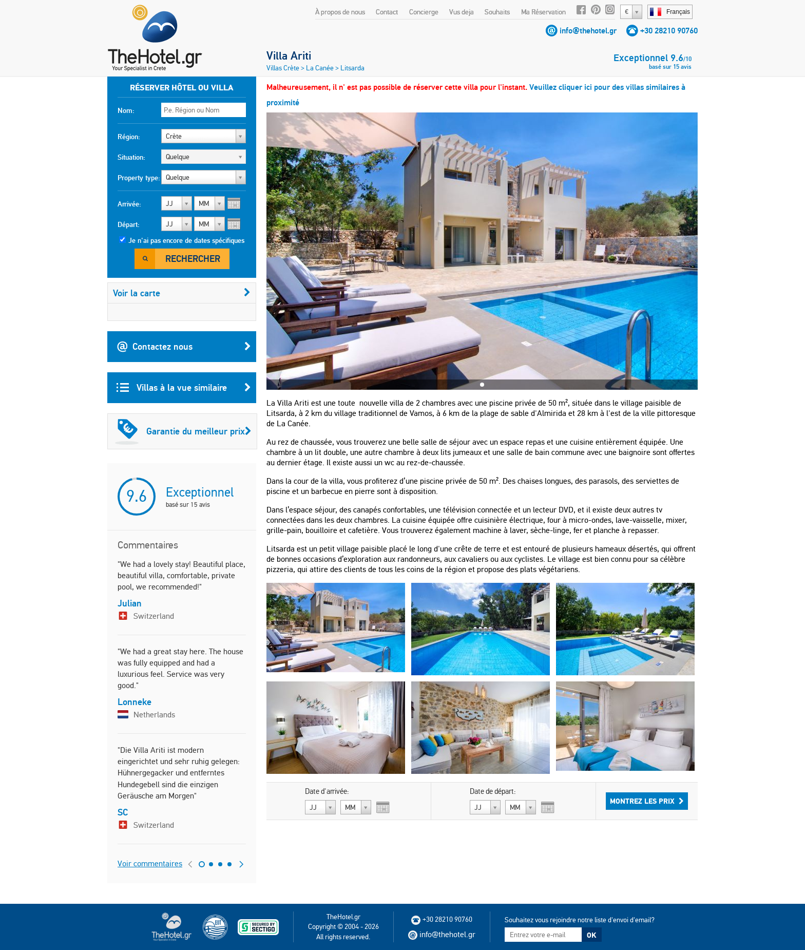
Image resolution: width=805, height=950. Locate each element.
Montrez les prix (647, 801)
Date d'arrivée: (327, 791)
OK (591, 935)
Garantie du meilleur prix (183, 431)
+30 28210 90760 (669, 30)
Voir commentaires (150, 863)
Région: (129, 136)
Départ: (129, 224)
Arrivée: (129, 203)
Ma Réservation (543, 11)
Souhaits (497, 11)
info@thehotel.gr (588, 30)
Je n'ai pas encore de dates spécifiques (186, 240)
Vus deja (461, 11)
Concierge (423, 11)
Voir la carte (182, 293)
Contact (387, 11)
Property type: (139, 177)
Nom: (126, 110)
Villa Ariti (288, 55)
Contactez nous (184, 346)
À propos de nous (340, 11)
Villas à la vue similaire (184, 387)
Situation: (131, 157)
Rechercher (192, 258)
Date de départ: (493, 791)
